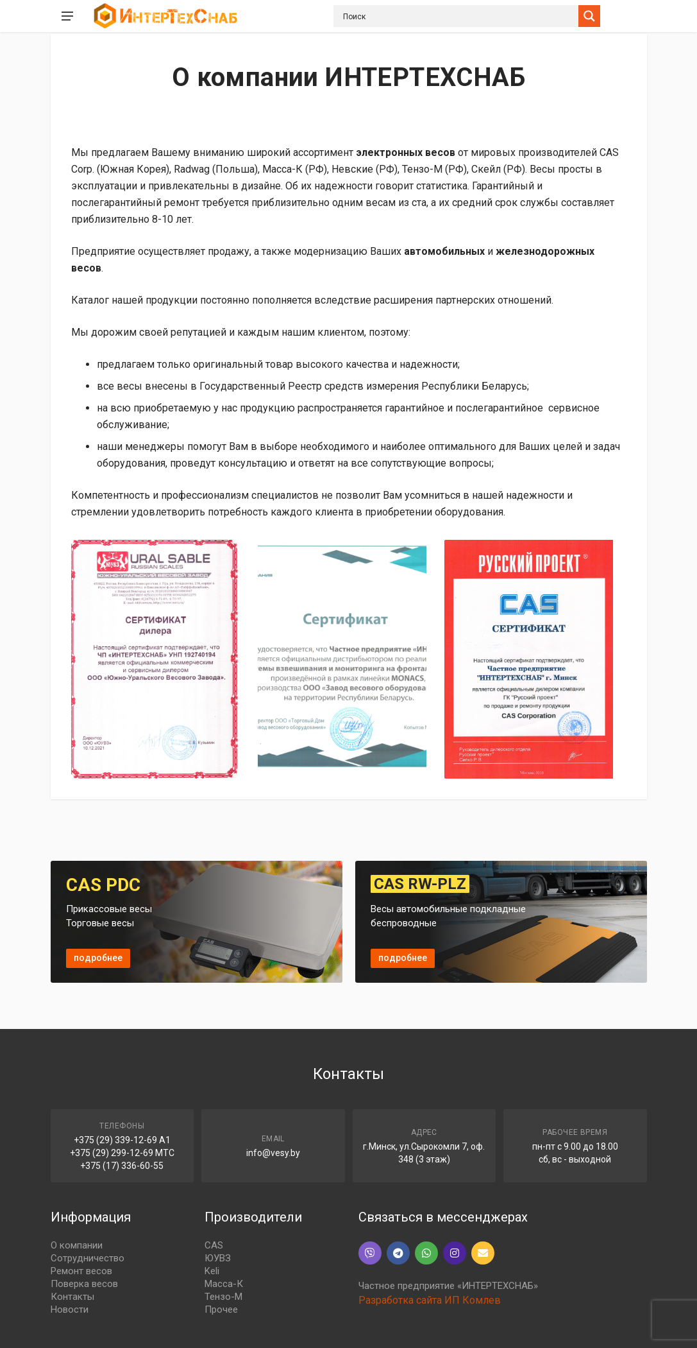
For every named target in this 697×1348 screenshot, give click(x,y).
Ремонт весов (81, 1271)
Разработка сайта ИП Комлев (429, 1300)
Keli (212, 1271)
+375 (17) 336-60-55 (122, 1166)
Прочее (221, 1309)
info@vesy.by (273, 1153)
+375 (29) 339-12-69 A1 (122, 1140)
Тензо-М (223, 1296)
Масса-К (224, 1284)
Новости (69, 1309)
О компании (77, 1245)
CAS (214, 1245)
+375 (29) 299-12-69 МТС (122, 1153)
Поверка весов (84, 1284)
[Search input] (459, 16)
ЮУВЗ (218, 1258)
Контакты (72, 1296)
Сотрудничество (87, 1258)
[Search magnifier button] (589, 16)
